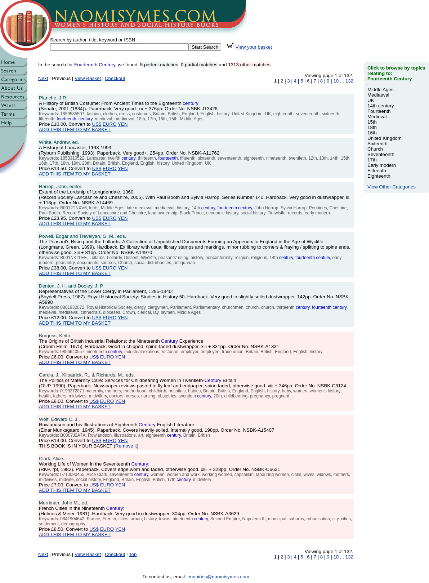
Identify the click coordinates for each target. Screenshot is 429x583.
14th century (380, 105)
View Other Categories (391, 187)
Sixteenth (377, 143)
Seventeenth (380, 154)
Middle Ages (380, 89)
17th (372, 160)
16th (372, 132)
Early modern (381, 165)
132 (349, 81)
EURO (110, 124)
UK (370, 100)
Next (43, 78)
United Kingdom (384, 138)
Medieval (376, 116)
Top (133, 554)
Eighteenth (378, 176)
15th (372, 122)
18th (372, 127)
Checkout (115, 78)
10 (336, 81)
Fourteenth (378, 111)
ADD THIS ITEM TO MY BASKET (75, 129)
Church (375, 149)
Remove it (126, 446)
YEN (123, 124)
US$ (96, 124)
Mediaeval (378, 95)
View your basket (254, 47)
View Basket (88, 78)
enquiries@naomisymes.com (218, 576)
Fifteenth (376, 170)
